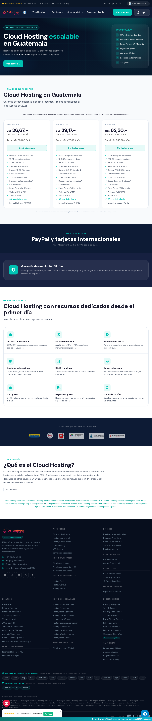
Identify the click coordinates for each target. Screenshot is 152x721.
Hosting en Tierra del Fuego (89, 703)
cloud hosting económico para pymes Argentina (97, 507)
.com (6, 678)
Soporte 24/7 (31, 3)
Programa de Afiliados (113, 648)
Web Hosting (40, 12)
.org (23, 678)
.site (31, 678)
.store (72, 678)
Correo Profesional (111, 563)
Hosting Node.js (60, 588)
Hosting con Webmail (62, 619)
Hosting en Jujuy (109, 703)
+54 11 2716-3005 (11, 557)
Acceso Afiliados (110, 652)
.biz (89, 678)
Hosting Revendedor (62, 542)
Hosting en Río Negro (10, 707)
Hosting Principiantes (62, 626)
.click (134, 678)
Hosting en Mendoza (94, 705)
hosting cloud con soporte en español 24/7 (63, 504)
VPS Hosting (58, 549)
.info (81, 678)
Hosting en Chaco (137, 700)
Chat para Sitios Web (113, 634)
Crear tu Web (75, 12)
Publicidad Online (112, 623)
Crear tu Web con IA (112, 573)
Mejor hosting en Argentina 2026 (18, 568)
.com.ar (7, 687)
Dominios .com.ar (110, 549)
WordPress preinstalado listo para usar (58, 507)
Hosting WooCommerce (63, 634)
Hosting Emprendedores (63, 604)
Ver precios (122, 12)
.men (125, 678)
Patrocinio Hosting (111, 659)
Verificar (49, 713)
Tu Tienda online (111, 615)
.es (97, 678)
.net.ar (25, 687)
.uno (52, 678)
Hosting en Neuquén (132, 705)
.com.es (106, 678)
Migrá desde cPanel (112, 591)
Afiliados (56, 3)
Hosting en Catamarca (56, 705)
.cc (142, 678)
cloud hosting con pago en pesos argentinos (24, 504)
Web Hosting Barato (61, 534)
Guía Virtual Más (111, 626)
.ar (16, 687)
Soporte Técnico (9, 608)
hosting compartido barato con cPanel (100, 504)
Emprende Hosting (112, 630)
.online (62, 678)
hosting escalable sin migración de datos (128, 501)
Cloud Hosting (59, 545)
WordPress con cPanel (63, 570)
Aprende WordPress (12, 634)
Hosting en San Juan (10, 703)
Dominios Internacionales (114, 534)
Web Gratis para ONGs (64, 648)
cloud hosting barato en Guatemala (20, 501)
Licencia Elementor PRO (12, 652)
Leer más (11, 489)
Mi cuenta (45, 3)
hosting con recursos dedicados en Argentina (56, 501)
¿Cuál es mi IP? (8, 623)
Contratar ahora (27, 148)
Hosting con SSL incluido (64, 615)
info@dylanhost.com (13, 560)
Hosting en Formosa (75, 705)
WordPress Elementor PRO (64, 567)
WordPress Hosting (61, 563)
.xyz (116, 678)
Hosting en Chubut (79, 700)
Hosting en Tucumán (46, 700)
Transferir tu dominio (112, 545)
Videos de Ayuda (10, 619)
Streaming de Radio (112, 577)
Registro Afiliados (111, 656)
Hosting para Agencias (63, 612)
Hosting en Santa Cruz (127, 703)
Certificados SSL (110, 559)
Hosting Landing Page (62, 630)
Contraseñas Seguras (13, 638)
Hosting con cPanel (61, 538)
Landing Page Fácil (112, 612)
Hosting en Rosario (28, 700)
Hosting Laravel (60, 585)
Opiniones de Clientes (12, 630)
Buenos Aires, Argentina (14, 564)
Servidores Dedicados (62, 553)
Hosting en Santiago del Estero (14, 705)
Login (141, 12)
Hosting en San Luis (48, 703)
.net (15, 678)
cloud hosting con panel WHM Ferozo (93, 501)
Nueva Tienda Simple (113, 619)
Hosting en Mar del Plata (117, 700)
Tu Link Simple (110, 608)
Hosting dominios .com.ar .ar (65, 623)
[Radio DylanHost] (6, 703)
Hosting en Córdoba (10, 700)
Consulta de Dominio (112, 542)
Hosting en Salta (63, 700)
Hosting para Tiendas (62, 638)
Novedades (7, 604)
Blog (66, 3)
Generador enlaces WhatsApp (16, 641)
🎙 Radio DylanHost (112, 581)
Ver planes (15, 63)
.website (42, 678)
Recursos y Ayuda (97, 12)
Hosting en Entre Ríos (113, 705)
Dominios (57, 12)
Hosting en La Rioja (37, 705)
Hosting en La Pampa (67, 703)
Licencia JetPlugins (10, 655)
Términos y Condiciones (12, 626)
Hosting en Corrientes (30, 703)
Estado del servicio (11, 612)
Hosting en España (112, 604)
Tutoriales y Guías (11, 615)
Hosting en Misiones (98, 700)
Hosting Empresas (61, 608)
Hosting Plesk (59, 581)
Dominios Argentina (112, 538)
